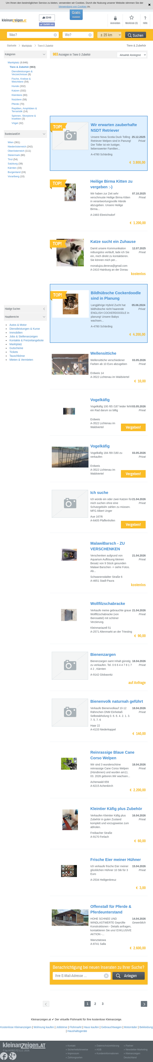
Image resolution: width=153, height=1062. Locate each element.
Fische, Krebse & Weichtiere (21, 80)
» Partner (128, 1045)
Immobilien (16, 332)
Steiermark (14, 155)
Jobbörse (61, 1027)
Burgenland (14, 172)
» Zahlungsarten (74, 1057)
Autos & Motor (18, 324)
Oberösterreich (16, 150)
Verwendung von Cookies (73, 6)
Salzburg (13, 163)
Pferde (15, 103)
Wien (11, 142)
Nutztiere (17, 99)
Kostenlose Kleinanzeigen (15, 1027)
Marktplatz (13, 62)
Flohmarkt (76, 1027)
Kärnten (12, 167)
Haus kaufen (91, 1027)
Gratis (76, 14)
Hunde (15, 86)
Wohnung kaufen (44, 1027)
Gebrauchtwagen (111, 1027)
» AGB (98, 1049)
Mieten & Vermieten (21, 359)
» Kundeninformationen (107, 1053)
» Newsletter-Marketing (135, 1049)
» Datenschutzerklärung (107, 1045)
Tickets (13, 351)
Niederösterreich (17, 146)
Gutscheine (16, 348)
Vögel (15, 123)
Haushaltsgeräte (77, 1031)
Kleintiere (17, 95)
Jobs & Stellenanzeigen (23, 336)
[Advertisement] (32, 243)
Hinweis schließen (149, 5)
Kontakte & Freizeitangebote (26, 340)
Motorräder (130, 1027)
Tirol (10, 159)
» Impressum (72, 1053)
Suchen (135, 35)
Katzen (15, 90)
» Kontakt (71, 1045)
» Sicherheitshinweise (77, 1049)
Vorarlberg (13, 176)
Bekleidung (146, 1027)
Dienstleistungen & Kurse (24, 328)
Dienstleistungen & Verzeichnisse (22, 73)
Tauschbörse (17, 355)
